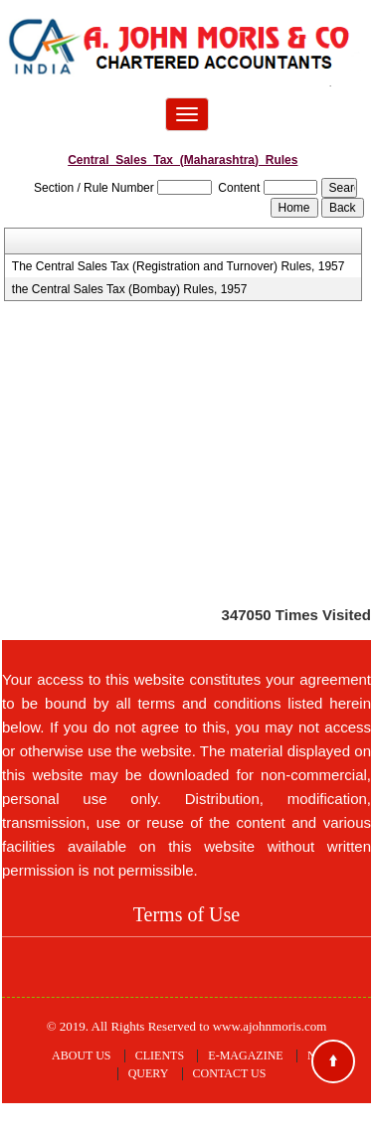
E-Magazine (245, 1055)
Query (148, 1073)
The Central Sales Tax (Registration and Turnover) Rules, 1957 (178, 266)
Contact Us (230, 1073)
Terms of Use (186, 914)
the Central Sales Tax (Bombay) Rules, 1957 (130, 289)
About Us (81, 1055)
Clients (159, 1055)
